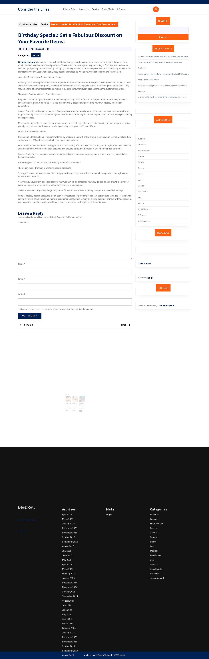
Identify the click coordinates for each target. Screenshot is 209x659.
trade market (144, 263)
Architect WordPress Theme (97, 655)
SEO (139, 198)
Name (21, 264)
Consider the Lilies (33, 9)
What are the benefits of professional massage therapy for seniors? (75, 399)
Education (142, 145)
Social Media (108, 9)
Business (141, 139)
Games (141, 162)
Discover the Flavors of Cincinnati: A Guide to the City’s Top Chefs (70, 399)
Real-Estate (143, 192)
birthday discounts (27, 62)
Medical (141, 186)
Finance (141, 156)
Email (21, 279)
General (141, 168)
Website (22, 294)
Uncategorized (144, 221)
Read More (70, 404)
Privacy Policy (70, 9)
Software (120, 9)
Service (95, 9)
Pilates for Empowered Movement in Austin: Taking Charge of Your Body (79, 400)
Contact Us (84, 9)
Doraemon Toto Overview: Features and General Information (163, 56)
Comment (23, 222)
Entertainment (144, 150)
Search (163, 21)
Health (140, 174)
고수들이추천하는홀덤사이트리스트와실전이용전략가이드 (162, 97)
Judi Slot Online (166, 305)
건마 (150, 277)
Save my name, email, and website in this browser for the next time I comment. (56, 309)
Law (139, 180)
